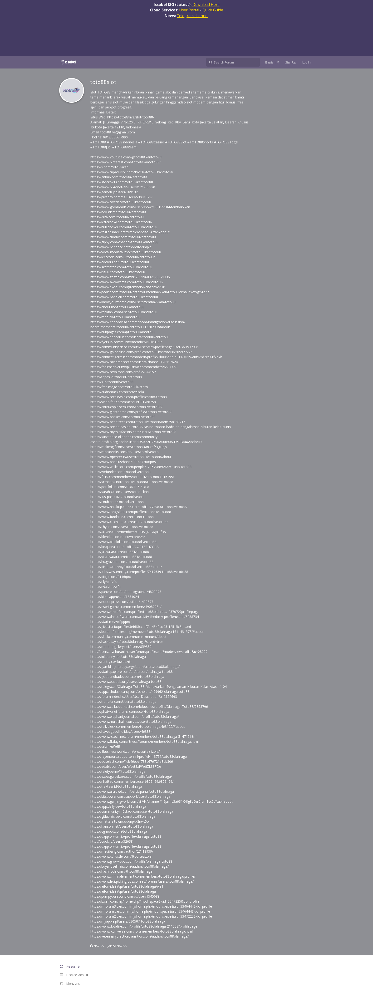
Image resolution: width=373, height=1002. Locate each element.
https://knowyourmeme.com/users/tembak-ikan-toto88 (133, 302)
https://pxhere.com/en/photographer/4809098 (125, 591)
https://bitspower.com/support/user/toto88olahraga (130, 796)
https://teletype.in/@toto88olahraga (117, 771)
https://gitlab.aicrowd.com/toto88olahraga (122, 816)
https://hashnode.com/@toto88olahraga (121, 871)
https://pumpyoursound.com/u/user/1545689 (125, 896)
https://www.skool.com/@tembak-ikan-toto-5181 (128, 287)
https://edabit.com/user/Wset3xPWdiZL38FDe (125, 766)
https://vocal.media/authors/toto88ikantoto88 (125, 252)
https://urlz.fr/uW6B (105, 746)
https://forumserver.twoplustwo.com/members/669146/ (133, 367)
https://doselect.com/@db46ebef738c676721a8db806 (131, 761)
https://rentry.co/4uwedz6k (111, 661)
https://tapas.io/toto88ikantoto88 (116, 377)
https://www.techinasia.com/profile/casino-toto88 (128, 397)
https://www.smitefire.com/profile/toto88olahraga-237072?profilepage (144, 611)
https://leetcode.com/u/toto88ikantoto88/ (122, 257)
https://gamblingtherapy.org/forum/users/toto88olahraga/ (135, 666)
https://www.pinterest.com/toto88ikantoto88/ (125, 162)
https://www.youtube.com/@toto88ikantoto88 (126, 157)
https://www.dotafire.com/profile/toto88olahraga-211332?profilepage (143, 926)
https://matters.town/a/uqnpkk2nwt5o (119, 821)
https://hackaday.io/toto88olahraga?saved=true (126, 641)
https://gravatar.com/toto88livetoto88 (119, 551)
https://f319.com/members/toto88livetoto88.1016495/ (132, 476)
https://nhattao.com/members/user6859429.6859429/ (131, 781)
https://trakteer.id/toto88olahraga (116, 786)
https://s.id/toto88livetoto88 (111, 382)
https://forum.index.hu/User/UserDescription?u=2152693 (133, 696)
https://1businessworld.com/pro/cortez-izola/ (125, 751)
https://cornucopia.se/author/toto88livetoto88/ (126, 407)
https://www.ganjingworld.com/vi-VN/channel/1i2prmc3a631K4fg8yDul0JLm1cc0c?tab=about (161, 801)
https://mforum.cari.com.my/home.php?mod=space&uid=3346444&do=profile (150, 911)
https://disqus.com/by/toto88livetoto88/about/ (126, 566)
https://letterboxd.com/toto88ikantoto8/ (121, 222)
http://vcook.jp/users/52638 (111, 841)
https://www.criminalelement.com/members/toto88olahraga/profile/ (142, 876)
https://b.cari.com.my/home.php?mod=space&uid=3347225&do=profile (144, 901)
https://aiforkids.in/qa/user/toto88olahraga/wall (126, 886)
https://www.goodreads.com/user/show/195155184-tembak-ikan (140, 207)
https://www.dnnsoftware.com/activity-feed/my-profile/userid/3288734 (144, 616)
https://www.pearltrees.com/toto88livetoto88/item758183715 (137, 422)
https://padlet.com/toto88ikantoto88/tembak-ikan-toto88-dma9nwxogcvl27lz (149, 292)
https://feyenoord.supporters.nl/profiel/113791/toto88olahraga (138, 756)
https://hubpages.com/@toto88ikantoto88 (122, 332)
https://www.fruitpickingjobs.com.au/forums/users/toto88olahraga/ (142, 881)
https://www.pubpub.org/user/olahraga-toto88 (126, 681)
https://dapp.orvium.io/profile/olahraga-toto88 (125, 836)
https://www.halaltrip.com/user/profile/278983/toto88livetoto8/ (138, 506)
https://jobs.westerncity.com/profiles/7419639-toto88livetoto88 (139, 571)
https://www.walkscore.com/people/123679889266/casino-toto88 (140, 466)
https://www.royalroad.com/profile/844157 (123, 372)
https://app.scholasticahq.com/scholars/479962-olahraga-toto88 (139, 691)
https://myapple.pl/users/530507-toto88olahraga (127, 921)
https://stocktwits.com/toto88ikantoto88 (121, 182)
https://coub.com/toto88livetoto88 (117, 501)
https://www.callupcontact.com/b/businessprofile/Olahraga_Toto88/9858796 (149, 706)
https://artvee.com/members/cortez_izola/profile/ (128, 531)
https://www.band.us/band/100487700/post (123, 461)
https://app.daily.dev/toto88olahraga (118, 806)
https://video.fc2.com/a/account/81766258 (123, 402)
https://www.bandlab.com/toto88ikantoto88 (124, 297)
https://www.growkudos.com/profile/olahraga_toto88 (131, 861)
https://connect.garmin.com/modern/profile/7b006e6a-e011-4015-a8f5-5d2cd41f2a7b (156, 357)
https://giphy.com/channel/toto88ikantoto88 (124, 242)
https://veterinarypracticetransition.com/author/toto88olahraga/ (139, 936)
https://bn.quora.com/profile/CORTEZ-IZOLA (124, 546)
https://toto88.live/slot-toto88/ (130, 117)
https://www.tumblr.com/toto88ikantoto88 (123, 237)
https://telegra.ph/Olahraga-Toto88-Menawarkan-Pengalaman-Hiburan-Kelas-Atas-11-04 (158, 686)
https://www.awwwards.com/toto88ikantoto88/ (126, 282)
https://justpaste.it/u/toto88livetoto (117, 496)
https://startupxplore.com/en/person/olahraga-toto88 (131, 671)
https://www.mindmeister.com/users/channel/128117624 (134, 362)
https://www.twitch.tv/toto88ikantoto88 (120, 202)
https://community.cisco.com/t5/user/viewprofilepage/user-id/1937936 (144, 347)
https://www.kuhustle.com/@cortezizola (121, 856)
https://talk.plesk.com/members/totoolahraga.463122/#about (137, 726)
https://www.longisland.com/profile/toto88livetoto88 (130, 511)
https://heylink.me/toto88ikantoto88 (118, 212)
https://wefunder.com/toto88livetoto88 (120, 471)
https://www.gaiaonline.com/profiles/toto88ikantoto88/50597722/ (141, 352)
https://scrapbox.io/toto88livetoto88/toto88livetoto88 (131, 481)
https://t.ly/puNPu (103, 581)
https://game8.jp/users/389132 (114, 192)
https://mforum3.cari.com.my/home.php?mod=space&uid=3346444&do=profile (151, 906)
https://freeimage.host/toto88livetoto (119, 387)
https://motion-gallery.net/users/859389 (121, 646)
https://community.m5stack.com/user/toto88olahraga (131, 811)
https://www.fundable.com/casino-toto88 (122, 516)
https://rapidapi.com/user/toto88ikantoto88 (123, 312)
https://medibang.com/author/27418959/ (121, 851)
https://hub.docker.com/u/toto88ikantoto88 (123, 227)
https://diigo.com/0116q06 (110, 576)
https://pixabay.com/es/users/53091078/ (121, 197)
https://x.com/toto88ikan (109, 167)
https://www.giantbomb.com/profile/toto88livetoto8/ (131, 412)
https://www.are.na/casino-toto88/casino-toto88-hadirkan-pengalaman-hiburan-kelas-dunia (160, 427)
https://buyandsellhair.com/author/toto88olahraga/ (129, 866)
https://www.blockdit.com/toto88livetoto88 (123, 541)
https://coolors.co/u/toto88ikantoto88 (119, 262)
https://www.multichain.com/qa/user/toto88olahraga (130, 721)
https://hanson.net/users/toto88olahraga (121, 826)
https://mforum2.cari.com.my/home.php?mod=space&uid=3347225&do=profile (151, 916)
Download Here (206, 4)
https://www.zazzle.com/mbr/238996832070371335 (130, 277)
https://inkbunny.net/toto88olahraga (118, 656)
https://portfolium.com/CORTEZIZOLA (119, 486)
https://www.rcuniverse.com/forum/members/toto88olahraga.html (141, 931)
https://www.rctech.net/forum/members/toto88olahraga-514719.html (143, 736)
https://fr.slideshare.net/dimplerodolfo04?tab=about (130, 232)
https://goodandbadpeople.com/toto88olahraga (127, 676)
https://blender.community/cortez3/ (117, 536)
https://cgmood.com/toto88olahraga (118, 831)
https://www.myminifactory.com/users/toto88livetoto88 (133, 432)
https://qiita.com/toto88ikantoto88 (117, 217)
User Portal (189, 10)
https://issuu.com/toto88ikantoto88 (117, 272)
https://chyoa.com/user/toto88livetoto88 (121, 526)
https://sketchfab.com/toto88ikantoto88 (121, 267)
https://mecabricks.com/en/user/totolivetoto (124, 452)
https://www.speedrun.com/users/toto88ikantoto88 (130, 337)
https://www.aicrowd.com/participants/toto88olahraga (132, 791)
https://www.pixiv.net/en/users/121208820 (122, 187)
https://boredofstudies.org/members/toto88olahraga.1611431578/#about (147, 631)
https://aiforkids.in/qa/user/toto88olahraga (123, 891)
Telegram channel (192, 15)
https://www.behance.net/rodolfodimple (121, 247)
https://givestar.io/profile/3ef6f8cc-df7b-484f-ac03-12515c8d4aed (140, 626)
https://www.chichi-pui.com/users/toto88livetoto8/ (129, 521)
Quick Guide (212, 10)
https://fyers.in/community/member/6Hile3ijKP (126, 342)
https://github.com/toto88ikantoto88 (118, 177)
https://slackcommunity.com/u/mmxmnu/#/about (128, 636)
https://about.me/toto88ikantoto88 (117, 307)
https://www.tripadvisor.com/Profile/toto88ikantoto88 (131, 172)
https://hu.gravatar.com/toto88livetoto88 (121, 561)
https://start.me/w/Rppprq (110, 621)
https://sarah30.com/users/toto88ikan (119, 491)
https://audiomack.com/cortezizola (117, 392)
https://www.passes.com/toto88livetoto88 (122, 417)
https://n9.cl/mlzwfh (105, 586)
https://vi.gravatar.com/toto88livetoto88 (121, 556)
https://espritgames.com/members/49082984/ (126, 606)
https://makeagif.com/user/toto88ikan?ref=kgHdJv (128, 447)
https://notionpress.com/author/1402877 (121, 601)
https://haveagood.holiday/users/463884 (121, 731)
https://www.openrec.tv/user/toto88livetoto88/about (130, 457)
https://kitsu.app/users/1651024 (114, 596)
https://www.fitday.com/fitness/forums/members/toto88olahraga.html (144, 741)
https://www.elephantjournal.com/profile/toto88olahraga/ (134, 716)
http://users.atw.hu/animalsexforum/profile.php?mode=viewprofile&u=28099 (148, 651)
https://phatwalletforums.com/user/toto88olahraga (129, 711)
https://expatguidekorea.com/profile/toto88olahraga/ (131, 776)
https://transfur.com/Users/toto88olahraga (123, 701)
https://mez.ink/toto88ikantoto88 (115, 317)
